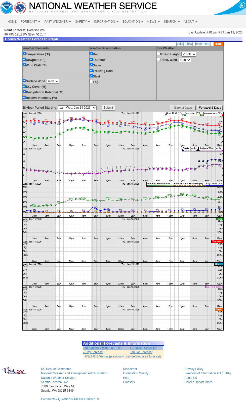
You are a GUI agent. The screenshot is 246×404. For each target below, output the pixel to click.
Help (126, 378)
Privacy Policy (193, 369)
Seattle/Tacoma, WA (54, 382)
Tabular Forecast (141, 352)
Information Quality (135, 373)
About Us (190, 378)
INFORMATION (106, 21)
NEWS (153, 21)
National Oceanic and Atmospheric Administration (74, 373)
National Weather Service (58, 378)
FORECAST (30, 21)
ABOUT (190, 21)
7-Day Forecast (93, 352)
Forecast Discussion (143, 348)
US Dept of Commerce (56, 369)
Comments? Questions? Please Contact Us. (70, 399)
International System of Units (102, 348)
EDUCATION (132, 21)
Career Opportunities (198, 382)
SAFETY (82, 21)
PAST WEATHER (57, 21)
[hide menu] (203, 44)
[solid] (180, 44)
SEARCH (172, 21)
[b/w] (189, 44)
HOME (12, 21)
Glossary (129, 382)
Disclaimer (130, 369)
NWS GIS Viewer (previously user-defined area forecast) (123, 356)
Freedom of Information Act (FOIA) (207, 373)
